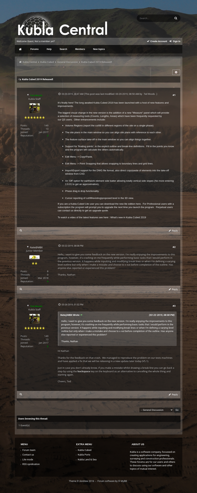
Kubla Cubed (47, 62)
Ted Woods (149, 94)
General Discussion (67, 62)
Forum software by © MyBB (113, 481)
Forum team (27, 450)
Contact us (27, 454)
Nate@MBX (36, 247)
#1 (174, 95)
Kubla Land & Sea (86, 459)
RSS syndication (30, 464)
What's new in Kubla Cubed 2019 (128, 217)
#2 (174, 247)
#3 (174, 305)
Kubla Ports (82, 454)
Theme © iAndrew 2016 (83, 481)
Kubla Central (30, 62)
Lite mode (26, 459)
